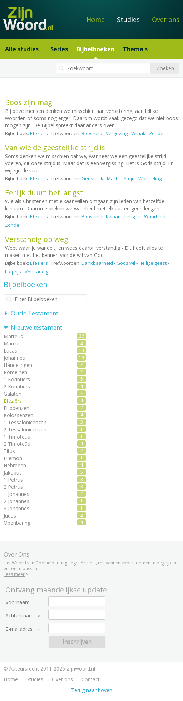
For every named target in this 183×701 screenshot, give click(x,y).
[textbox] (103, 68)
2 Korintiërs (17, 386)
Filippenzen (16, 408)
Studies (128, 19)
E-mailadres (19, 629)
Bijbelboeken (95, 49)
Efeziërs (39, 133)
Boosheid (91, 133)
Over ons (165, 19)
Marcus (12, 343)
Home (95, 19)
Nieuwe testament (36, 327)
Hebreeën (15, 465)
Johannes (14, 357)
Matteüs (13, 336)
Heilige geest (153, 263)
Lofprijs (13, 271)
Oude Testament (34, 313)
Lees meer (14, 574)
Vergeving (117, 133)
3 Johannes (16, 508)
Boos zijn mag (28, 102)
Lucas (10, 350)
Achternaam (19, 615)
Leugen (132, 216)
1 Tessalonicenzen (25, 422)
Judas (10, 515)
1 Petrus (13, 479)
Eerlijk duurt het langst (44, 192)
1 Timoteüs (17, 436)
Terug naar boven (91, 690)
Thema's (135, 49)
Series (59, 49)
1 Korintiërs (17, 379)
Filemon (13, 458)
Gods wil (126, 263)
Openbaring (17, 522)
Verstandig (36, 271)
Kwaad (113, 216)
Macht (113, 178)
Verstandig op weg (36, 239)
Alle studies (22, 49)
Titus (9, 451)
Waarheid (154, 216)
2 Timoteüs (17, 443)
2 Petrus (13, 486)
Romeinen (15, 372)
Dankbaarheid (97, 263)
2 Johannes (16, 501)
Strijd (129, 178)
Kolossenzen (18, 415)
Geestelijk (92, 178)
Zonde (156, 133)
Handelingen (18, 365)
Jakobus (13, 472)
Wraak (138, 133)
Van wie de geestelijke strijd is (55, 147)
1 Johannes (16, 494)
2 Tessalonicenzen (25, 429)
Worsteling (150, 178)
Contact (90, 679)
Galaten (12, 393)
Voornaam (17, 602)
